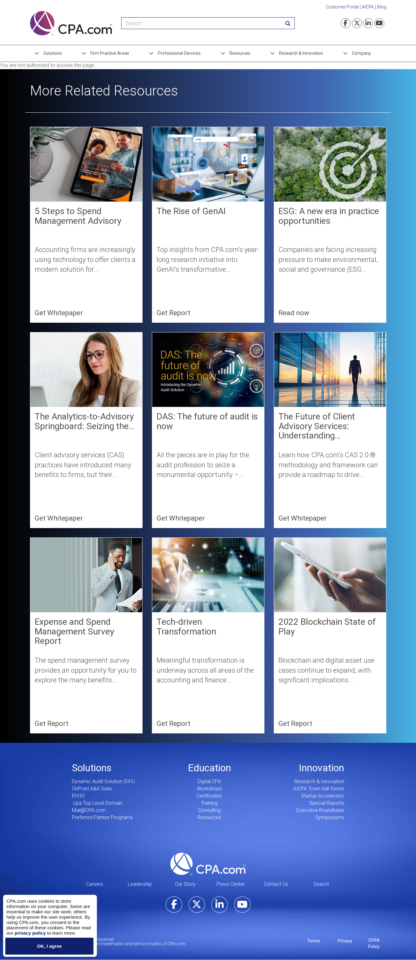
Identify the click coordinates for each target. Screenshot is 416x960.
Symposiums (329, 817)
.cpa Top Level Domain (97, 803)
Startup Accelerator (322, 796)
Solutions (52, 53)
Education (209, 768)
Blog (381, 6)
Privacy (345, 940)
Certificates (209, 796)
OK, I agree (49, 946)
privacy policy (30, 932)
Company (361, 53)
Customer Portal (342, 6)
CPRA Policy (374, 943)
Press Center (231, 884)
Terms (313, 940)
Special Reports (326, 803)
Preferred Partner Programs (102, 817)
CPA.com (207, 863)
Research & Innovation (301, 53)
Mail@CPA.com (89, 810)
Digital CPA (209, 781)
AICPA (368, 6)
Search (321, 884)
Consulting (209, 810)
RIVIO (78, 796)
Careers (94, 884)
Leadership (140, 884)
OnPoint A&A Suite (92, 789)
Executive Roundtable (320, 810)
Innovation (321, 768)
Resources (239, 53)
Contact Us (276, 884)
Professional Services (179, 53)
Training (209, 803)
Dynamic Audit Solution (97, 781)
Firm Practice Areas (109, 53)
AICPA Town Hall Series (318, 789)
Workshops (209, 789)
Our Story (185, 884)
